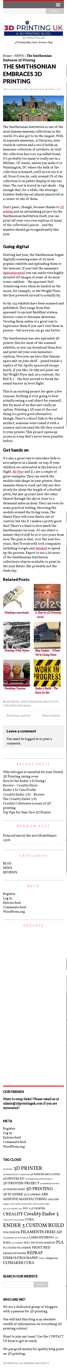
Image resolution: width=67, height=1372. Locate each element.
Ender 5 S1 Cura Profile (19, 790)
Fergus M (38, 89)
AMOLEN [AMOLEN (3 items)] (53, 1199)
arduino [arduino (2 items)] (6, 1204)
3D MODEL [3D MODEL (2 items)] (8, 1169)
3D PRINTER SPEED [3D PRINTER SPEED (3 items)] (14, 1189)
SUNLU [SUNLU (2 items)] (42, 1258)
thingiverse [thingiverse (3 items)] (52, 1258)
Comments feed (14, 907)
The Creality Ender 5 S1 (20, 799)
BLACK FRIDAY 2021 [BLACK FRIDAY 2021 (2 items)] (12, 1209)
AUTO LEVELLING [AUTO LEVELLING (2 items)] (41, 1204)
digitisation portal (14, 273)
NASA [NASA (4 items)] (7, 1243)
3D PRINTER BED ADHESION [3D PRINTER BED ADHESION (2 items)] (16, 1175)
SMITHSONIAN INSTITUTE (40, 701)
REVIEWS (10, 872)
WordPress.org (14, 912)
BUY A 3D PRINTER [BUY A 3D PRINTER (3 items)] (34, 1208)
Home (7, 56)
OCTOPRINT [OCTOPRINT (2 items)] (17, 1243)
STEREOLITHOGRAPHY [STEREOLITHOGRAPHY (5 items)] (20, 1258)
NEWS (19, 56)
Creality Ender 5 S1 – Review (23, 794)
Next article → (53, 715)
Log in (7, 898)
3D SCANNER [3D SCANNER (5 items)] (13, 1194)
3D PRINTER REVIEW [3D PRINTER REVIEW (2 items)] (49, 1184)
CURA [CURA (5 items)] (29, 1219)
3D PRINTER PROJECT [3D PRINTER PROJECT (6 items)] (21, 1183)
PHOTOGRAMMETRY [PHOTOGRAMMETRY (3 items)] (43, 1243)
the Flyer (18, 472)
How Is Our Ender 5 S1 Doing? (24, 781)
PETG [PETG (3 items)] (27, 1243)
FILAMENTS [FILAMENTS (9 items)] (32, 1232)
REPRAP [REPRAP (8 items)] (35, 1253)
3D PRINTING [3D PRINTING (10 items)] (39, 1189)
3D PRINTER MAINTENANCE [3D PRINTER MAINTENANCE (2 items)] (38, 1179)
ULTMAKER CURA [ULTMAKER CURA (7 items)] (18, 1263)
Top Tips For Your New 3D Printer (27, 812)
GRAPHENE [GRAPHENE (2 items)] (8, 1238)
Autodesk (41, 548)
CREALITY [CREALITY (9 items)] (13, 1214)
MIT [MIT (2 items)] (57, 1238)
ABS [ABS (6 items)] (44, 1194)
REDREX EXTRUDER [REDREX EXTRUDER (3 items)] (14, 1253)
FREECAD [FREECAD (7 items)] (53, 1232)
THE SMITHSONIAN (17, 705)
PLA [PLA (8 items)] (60, 1242)
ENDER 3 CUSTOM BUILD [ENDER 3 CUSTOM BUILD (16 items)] (33, 1225)
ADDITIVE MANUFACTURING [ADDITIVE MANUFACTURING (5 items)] (25, 1199)
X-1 (33, 472)
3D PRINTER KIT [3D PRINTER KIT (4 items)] (14, 1179)
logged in (32, 739)
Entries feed (12, 903)
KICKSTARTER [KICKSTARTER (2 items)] (21, 1238)
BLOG (7, 863)
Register (9, 894)
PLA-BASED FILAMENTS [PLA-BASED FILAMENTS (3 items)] (17, 1248)
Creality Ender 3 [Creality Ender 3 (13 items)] (41, 1214)
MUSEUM (12, 701)
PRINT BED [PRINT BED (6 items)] (41, 1247)
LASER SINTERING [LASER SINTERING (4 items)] (41, 1238)
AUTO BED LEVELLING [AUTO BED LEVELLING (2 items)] (21, 1204)
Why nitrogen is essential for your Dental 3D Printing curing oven (33, 774)
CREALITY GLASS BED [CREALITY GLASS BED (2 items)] (13, 1220)
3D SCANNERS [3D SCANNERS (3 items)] (32, 1194)
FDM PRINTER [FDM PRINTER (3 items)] (11, 1232)
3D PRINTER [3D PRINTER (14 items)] (28, 1168)
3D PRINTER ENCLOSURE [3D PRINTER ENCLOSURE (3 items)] (45, 1174)
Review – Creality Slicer (20, 785)
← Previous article (17, 715)
